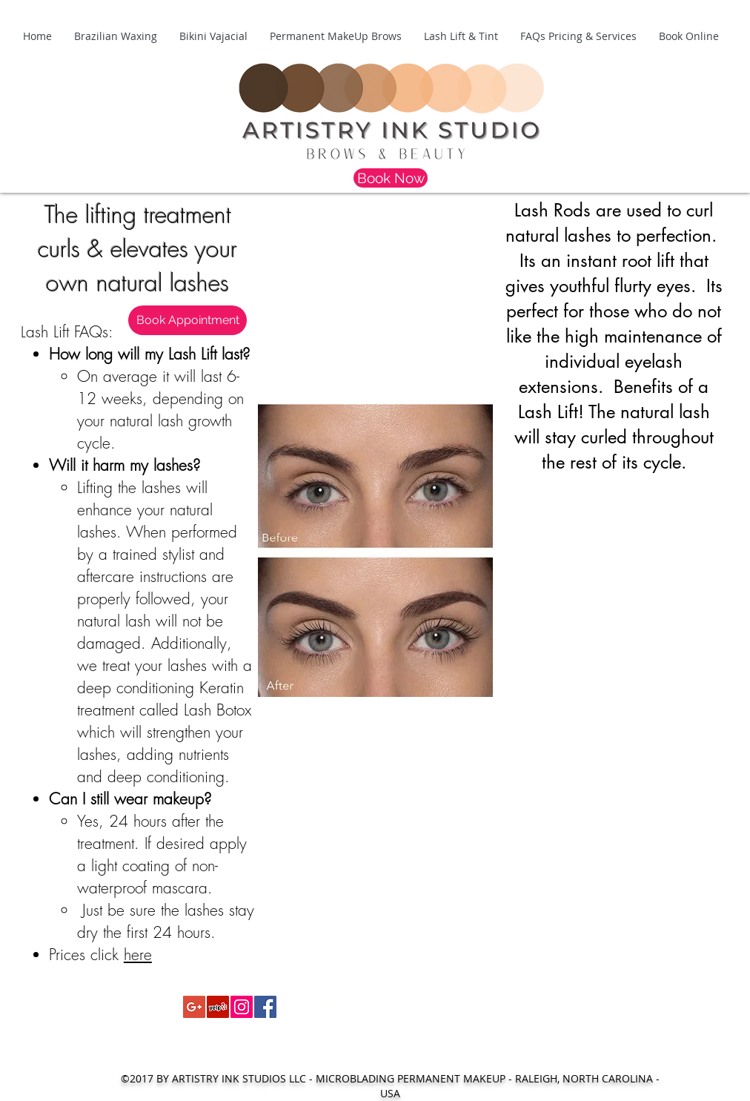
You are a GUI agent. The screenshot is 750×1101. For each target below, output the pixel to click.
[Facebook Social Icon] (265, 1007)
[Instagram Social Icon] (241, 1007)
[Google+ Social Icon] (194, 1007)
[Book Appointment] (187, 320)
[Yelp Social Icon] (218, 1007)
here (138, 955)
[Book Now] (391, 178)
